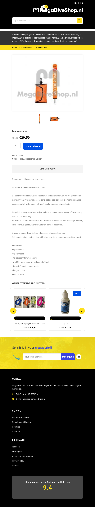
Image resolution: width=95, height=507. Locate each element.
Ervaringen (17, 451)
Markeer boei (41, 47)
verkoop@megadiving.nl (34, 399)
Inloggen (16, 447)
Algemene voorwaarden (22, 456)
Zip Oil (65, 323)
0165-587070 (31, 394)
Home (14, 47)
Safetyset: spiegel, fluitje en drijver (30, 323)
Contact (15, 465)
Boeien (39, 159)
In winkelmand (33, 146)
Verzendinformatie (20, 417)
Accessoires (26, 47)
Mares (20, 155)
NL (76, 3)
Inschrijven (68, 356)
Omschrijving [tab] (47, 168)
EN (81, 3)
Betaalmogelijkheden (21, 422)
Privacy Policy (18, 461)
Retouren (16, 427)
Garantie (16, 431)
